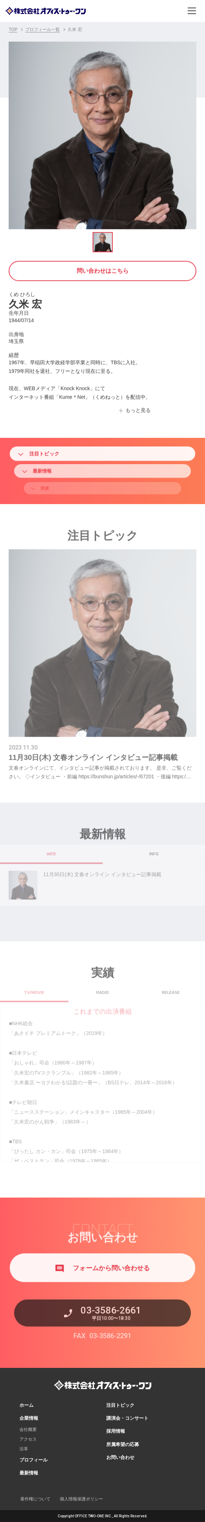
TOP (13, 29)
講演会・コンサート (127, 1418)
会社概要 (28, 1429)
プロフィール (33, 1460)
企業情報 (28, 1418)
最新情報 (28, 1473)
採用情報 (115, 1431)
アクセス (28, 1439)
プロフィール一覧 (42, 29)
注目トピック (53, 454)
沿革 (23, 1448)
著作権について (35, 1498)
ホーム (26, 1405)
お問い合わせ (120, 1457)
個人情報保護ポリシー (81, 1498)
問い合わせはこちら (103, 269)
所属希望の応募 (122, 1444)
